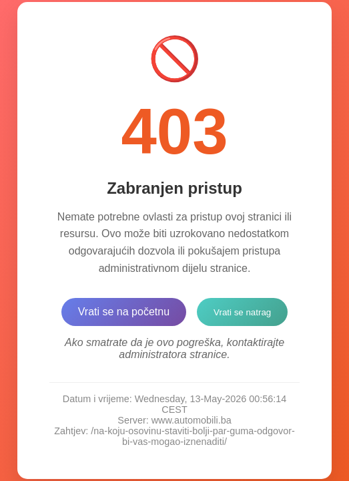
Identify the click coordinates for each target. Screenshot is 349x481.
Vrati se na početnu (123, 311)
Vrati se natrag (242, 312)
